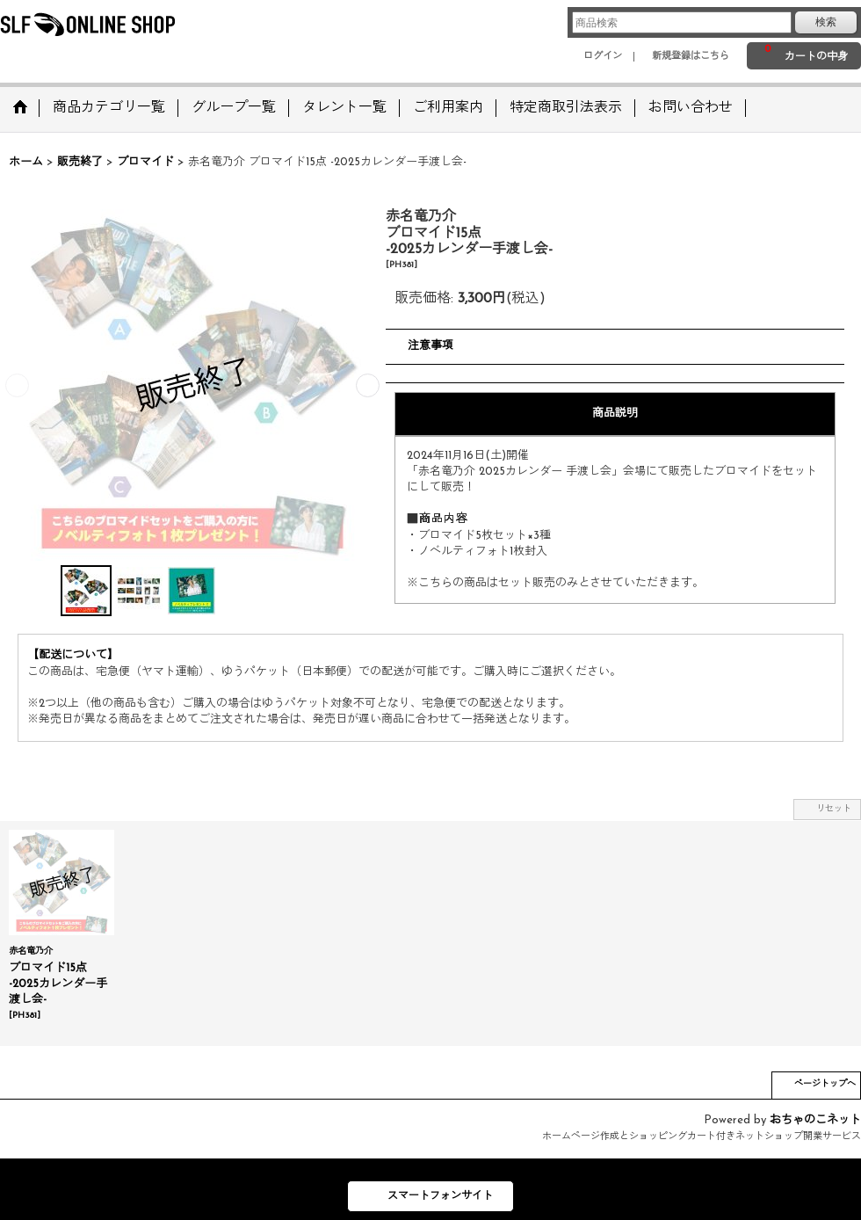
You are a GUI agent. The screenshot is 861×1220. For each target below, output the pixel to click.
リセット (833, 809)
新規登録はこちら (690, 57)
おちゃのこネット (815, 1120)
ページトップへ (825, 1084)
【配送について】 (73, 655)
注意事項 (430, 346)
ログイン (602, 57)
